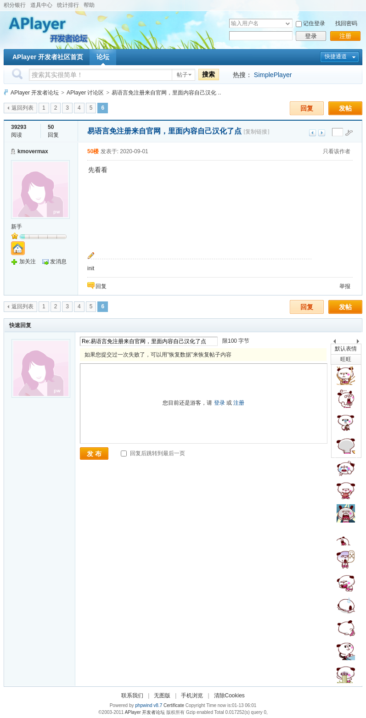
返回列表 (22, 108)
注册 (345, 36)
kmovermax (32, 151)
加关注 (27, 261)
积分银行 (15, 5)
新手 (16, 226)
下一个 (360, 343)
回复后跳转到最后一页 (153, 453)
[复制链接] (256, 131)
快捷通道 (336, 56)
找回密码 (346, 23)
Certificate (173, 705)
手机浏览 (192, 695)
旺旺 (345, 359)
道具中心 (41, 5)
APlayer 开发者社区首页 (47, 57)
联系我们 (132, 695)
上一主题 (312, 132)
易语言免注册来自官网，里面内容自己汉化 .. (166, 92)
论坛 (102, 57)
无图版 (162, 695)
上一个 (334, 343)
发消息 (58, 261)
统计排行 (68, 5)
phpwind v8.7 (148, 705)
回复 (306, 108)
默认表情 (346, 348)
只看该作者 (336, 151)
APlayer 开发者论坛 (35, 92)
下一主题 (321, 132)
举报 (344, 286)
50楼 (93, 151)
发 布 (94, 453)
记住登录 (314, 23)
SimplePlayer (273, 74)
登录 (311, 36)
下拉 (287, 23)
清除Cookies (229, 695)
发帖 (345, 108)
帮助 (89, 5)
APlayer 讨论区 (85, 92)
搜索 (208, 74)
